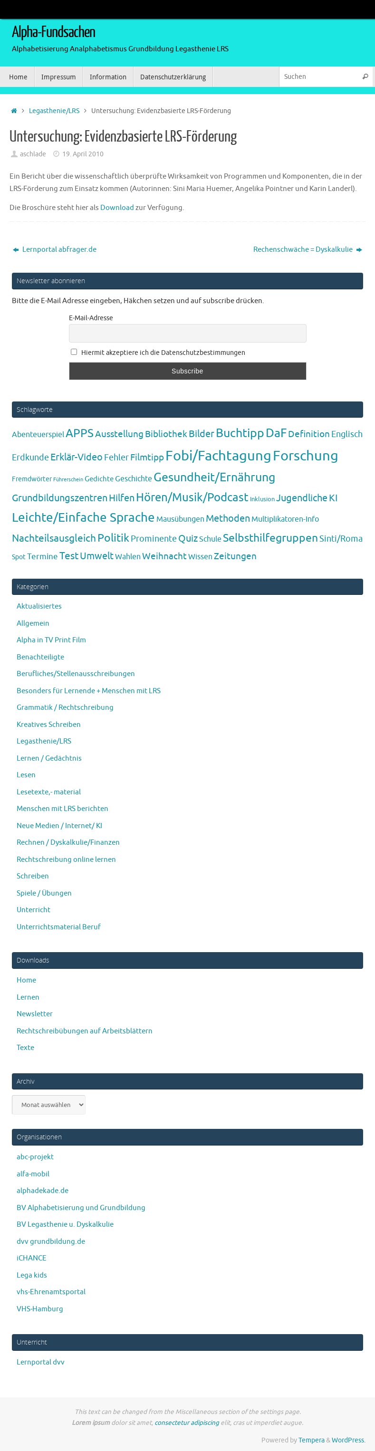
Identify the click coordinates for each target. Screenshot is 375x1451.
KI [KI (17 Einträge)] (333, 498)
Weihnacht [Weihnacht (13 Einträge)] (164, 556)
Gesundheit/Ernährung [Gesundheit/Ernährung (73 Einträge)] (214, 477)
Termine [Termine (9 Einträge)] (42, 557)
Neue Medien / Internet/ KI (59, 826)
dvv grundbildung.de (51, 1241)
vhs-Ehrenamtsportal (51, 1292)
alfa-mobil (33, 1174)
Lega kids (32, 1275)
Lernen (28, 997)
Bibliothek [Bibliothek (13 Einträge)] (166, 434)
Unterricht (33, 910)
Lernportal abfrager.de (54, 249)
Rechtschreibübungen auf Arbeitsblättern (85, 1031)
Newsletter (35, 1014)
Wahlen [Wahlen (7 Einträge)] (128, 557)
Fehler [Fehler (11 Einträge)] (116, 457)
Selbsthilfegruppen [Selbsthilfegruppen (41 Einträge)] (270, 538)
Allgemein (33, 623)
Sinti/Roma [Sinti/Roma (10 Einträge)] (341, 539)
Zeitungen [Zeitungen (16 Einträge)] (235, 556)
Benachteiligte (40, 657)
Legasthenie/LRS (54, 111)
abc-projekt (35, 1157)
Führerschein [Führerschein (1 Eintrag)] (68, 480)
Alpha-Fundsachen (53, 32)
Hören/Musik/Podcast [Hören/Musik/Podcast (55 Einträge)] (192, 497)
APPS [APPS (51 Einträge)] (80, 433)
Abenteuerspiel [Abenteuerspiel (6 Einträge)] (38, 434)
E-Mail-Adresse (91, 318)
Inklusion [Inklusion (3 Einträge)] (262, 499)
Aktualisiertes (39, 606)
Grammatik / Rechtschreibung (65, 707)
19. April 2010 (83, 154)
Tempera (311, 1440)
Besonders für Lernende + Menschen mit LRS (89, 691)
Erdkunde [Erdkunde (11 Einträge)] (30, 457)
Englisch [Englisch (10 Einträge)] (347, 434)
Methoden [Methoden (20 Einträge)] (228, 519)
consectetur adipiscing (186, 1423)
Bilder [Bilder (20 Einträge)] (201, 434)
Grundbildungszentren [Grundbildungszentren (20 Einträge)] (59, 498)
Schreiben (33, 876)
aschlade (33, 154)
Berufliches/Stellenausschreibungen (76, 673)
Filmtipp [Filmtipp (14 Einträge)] (147, 457)
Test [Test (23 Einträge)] (68, 556)
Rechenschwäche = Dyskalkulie (307, 249)
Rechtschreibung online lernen (66, 859)
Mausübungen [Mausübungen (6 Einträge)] (180, 519)
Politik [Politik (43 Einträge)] (113, 538)
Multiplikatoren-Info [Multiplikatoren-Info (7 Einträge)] (285, 519)
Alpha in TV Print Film (51, 640)
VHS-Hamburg (40, 1309)
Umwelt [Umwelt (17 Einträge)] (97, 556)
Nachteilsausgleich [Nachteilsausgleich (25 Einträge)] (54, 538)
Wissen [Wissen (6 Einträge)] (200, 557)
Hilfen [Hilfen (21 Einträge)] (122, 498)
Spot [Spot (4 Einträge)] (19, 557)
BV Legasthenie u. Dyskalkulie (65, 1224)
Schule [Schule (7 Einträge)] (210, 539)
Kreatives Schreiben (49, 724)
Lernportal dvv (41, 1362)
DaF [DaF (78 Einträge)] (276, 433)
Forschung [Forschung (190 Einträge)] (305, 456)
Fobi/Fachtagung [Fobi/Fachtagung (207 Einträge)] (218, 456)
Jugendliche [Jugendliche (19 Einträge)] (301, 498)
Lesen (26, 775)
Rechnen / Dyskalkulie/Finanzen (68, 842)
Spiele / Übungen (44, 893)
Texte (25, 1047)
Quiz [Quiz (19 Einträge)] (188, 538)
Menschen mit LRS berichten (62, 808)
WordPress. (348, 1440)
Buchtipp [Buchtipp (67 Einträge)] (240, 433)
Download (117, 207)
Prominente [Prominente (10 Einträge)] (154, 539)
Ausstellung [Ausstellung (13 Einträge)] (119, 434)
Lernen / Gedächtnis (49, 758)
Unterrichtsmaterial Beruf (59, 927)
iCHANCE (32, 1258)
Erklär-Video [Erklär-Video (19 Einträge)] (76, 457)
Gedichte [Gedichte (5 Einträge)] (99, 479)
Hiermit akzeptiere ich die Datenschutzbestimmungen (158, 353)
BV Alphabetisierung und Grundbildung (81, 1207)
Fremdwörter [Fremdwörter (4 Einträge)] (32, 479)
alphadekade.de (42, 1190)
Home (26, 980)
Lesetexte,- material (49, 792)
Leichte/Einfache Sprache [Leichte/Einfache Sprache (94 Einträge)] (83, 517)
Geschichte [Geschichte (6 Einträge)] (133, 479)
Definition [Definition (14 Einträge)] (309, 434)
